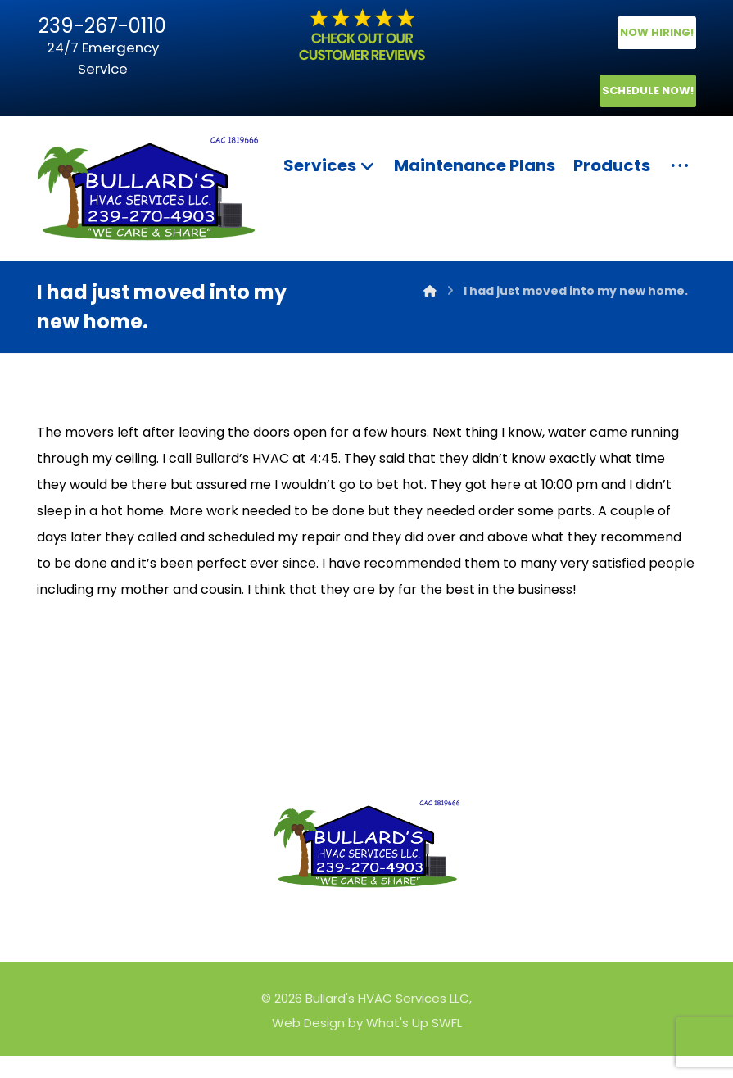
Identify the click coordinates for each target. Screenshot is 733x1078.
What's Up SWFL (414, 1044)
